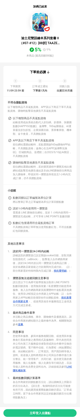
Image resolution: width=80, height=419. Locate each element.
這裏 (20, 324)
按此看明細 (60, 270)
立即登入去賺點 (40, 413)
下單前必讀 (38, 72)
